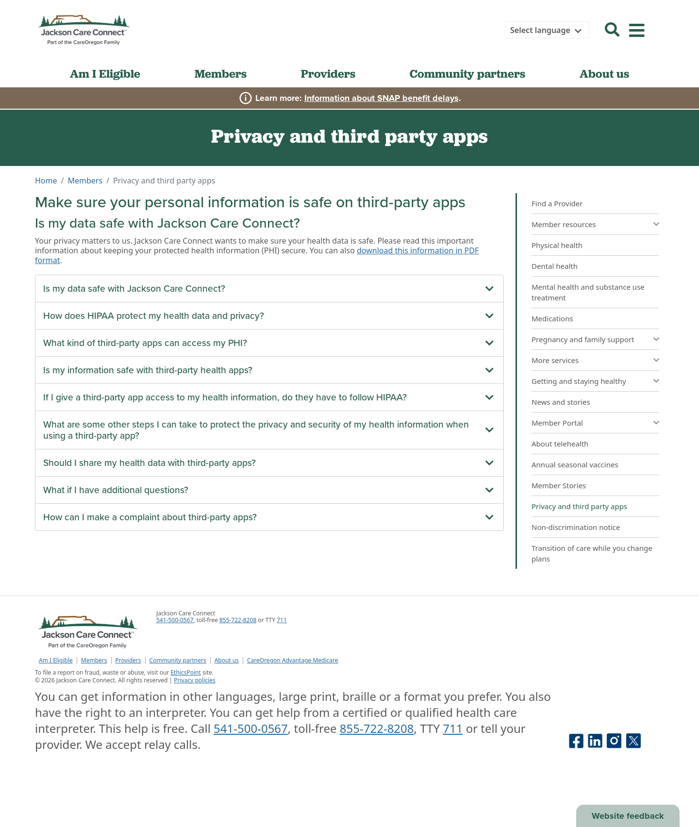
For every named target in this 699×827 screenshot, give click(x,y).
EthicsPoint (185, 672)
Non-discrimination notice (576, 527)
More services (555, 360)
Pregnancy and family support (583, 339)
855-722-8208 (237, 620)
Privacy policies (194, 680)
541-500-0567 (174, 620)
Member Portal (557, 423)
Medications (552, 318)
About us (604, 73)
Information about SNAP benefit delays (381, 98)
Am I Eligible (105, 73)
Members (221, 73)
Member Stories (559, 485)
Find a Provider (557, 203)
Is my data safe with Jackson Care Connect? (134, 288)
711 (282, 620)
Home (46, 180)
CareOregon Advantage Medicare (292, 660)
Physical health (557, 245)
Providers (328, 73)
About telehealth (560, 443)
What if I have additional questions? (115, 490)
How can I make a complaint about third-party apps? (150, 517)
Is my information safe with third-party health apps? (147, 370)
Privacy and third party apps (579, 506)
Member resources (564, 224)
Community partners (467, 73)
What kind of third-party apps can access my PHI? (145, 342)
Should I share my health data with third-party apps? (149, 462)
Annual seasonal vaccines (575, 464)
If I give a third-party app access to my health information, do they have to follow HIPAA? (225, 397)
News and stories (561, 402)
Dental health (555, 266)
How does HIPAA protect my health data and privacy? (153, 315)
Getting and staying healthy (579, 381)
